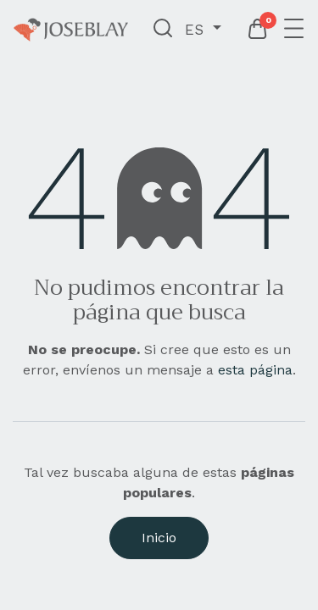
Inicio (159, 538)
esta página (255, 370)
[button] (163, 30)
